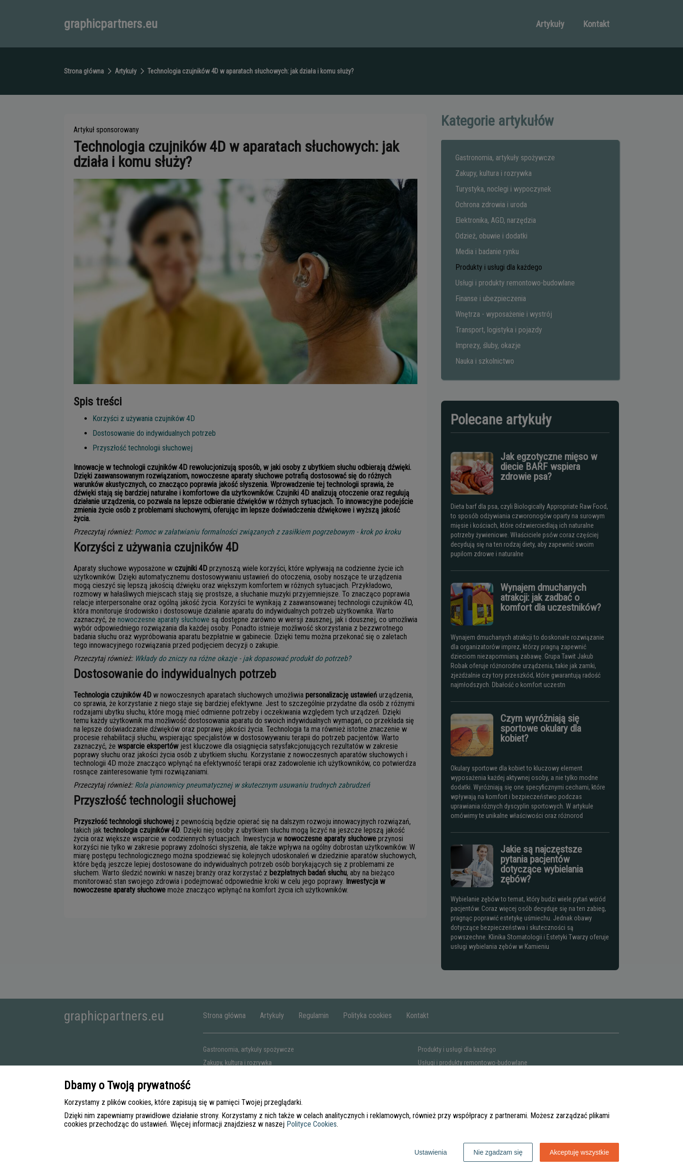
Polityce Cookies (311, 1124)
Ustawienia (431, 1152)
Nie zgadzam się (498, 1152)
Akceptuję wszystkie (579, 1152)
